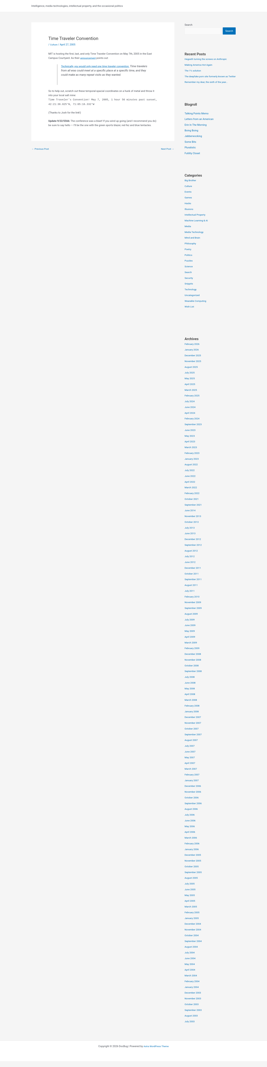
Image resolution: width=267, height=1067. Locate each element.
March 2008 (191, 705)
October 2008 (192, 671)
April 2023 (190, 447)
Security (189, 283)
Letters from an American (199, 124)
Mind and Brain (193, 243)
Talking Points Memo (197, 118)
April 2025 (190, 389)
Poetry (188, 255)
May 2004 (190, 969)
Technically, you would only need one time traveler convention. (98, 66)
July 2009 (190, 625)
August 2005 (192, 883)
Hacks (188, 209)
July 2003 (190, 1027)
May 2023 (190, 441)
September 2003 (194, 1015)
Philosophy (191, 249)
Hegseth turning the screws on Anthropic (208, 59)
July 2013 (190, 533)
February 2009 (193, 654)
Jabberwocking (193, 141)
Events (188, 197)
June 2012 (191, 568)
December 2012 (194, 545)
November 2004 (194, 935)
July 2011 (190, 596)
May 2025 (190, 384)
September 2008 (194, 677)
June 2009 (191, 631)
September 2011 (194, 585)
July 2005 (190, 889)
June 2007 (191, 757)
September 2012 (194, 550)
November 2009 (194, 608)
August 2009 (192, 619)
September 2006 (194, 809)
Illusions (189, 214)
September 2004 (194, 946)
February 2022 (193, 499)
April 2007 (190, 768)
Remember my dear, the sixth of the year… (208, 87)
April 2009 (190, 642)
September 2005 (194, 878)
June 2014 (191, 516)
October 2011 (192, 579)
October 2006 (192, 803)
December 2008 (194, 659)
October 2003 (192, 1010)
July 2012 (190, 562)
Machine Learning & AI (197, 226)
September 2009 (194, 613)
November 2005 (194, 866)
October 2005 (192, 872)
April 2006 (190, 837)
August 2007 (192, 746)
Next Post (167, 148)
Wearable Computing (196, 306)
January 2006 (192, 855)
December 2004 (194, 929)
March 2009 (191, 648)
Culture (54, 44)
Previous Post (41, 148)
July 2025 (190, 378)
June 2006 (191, 826)
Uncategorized (193, 300)
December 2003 (194, 998)
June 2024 (191, 412)
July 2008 (190, 682)
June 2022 (191, 481)
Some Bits (190, 147)
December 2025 (194, 361)
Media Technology (195, 237)
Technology (191, 295)
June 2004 (191, 964)
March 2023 (191, 453)
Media (188, 232)
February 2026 (193, 349)
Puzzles (189, 266)
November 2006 (194, 797)
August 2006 (192, 814)
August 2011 (192, 591)
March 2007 (191, 774)
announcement (88, 58)
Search (188, 24)
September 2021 (194, 510)
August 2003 (192, 1021)
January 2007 (192, 786)
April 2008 (190, 700)
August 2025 (192, 372)
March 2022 (191, 493)
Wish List (190, 312)
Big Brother (191, 186)
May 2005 (190, 900)
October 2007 (192, 734)
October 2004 (192, 941)
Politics (189, 260)
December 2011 (194, 573)
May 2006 (190, 832)
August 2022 (192, 470)
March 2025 (191, 395)
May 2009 (190, 636)
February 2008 (193, 711)
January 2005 (192, 923)
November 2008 (194, 665)
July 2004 (190, 958)
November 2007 (194, 728)
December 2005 (194, 860)
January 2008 (192, 717)
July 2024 (190, 407)
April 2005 (190, 906)
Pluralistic (190, 153)
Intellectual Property (196, 220)
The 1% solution (194, 70)
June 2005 (191, 895)
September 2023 (194, 430)
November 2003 (194, 1004)
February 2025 (193, 401)
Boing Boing (191, 136)
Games (189, 203)
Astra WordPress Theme (156, 1052)
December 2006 (194, 791)
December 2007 (194, 723)
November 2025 (194, 366)
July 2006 (190, 820)
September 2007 (194, 740)
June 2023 (191, 435)
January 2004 (192, 992)
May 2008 (190, 694)
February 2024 (193, 424)
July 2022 (190, 476)
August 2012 (192, 556)
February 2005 (193, 918)
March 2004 (191, 981)
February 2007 (193, 780)
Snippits (189, 289)
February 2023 (193, 458)
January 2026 (192, 355)
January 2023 (192, 464)
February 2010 (193, 602)
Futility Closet (192, 159)
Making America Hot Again (200, 65)
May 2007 (190, 763)
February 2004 (193, 987)
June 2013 (191, 539)
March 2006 (191, 843)
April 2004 (190, 975)
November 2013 (194, 522)
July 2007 (190, 751)
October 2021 (192, 504)
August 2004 (192, 952)
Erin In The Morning (196, 130)
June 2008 (191, 688)
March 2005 (191, 912)
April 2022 (190, 487)
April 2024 (190, 418)
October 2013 (192, 527)
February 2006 (193, 849)
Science (189, 272)
